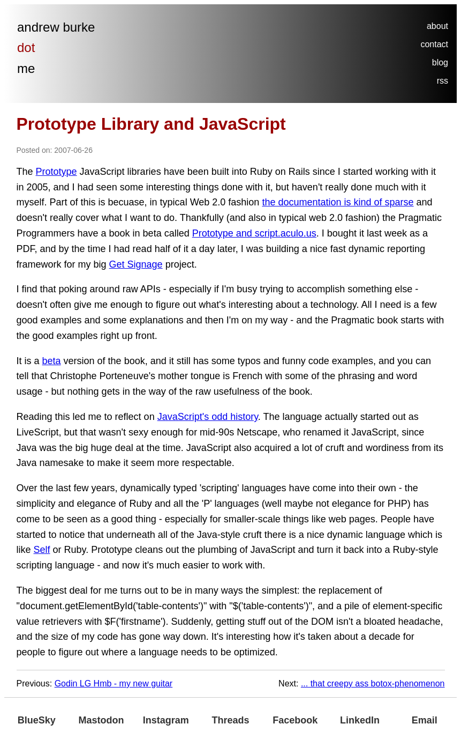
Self (42, 549)
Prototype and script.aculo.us (254, 233)
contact (434, 44)
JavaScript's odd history (207, 416)
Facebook (295, 720)
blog (440, 62)
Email (424, 720)
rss (442, 80)
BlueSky (37, 720)
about (437, 26)
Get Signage (136, 264)
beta (51, 361)
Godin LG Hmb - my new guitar (114, 683)
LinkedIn (360, 720)
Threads (231, 720)
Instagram (166, 720)
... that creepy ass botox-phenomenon (373, 683)
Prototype (56, 171)
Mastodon (101, 720)
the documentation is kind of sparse (337, 202)
